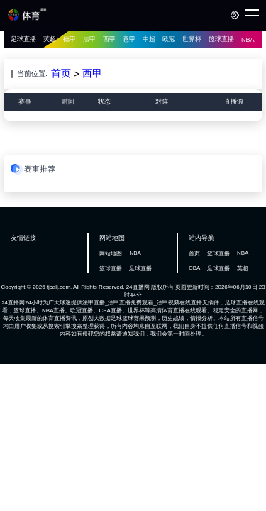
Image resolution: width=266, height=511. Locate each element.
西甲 (109, 39)
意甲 (129, 39)
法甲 (89, 39)
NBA (248, 39)
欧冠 (168, 39)
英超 (49, 39)
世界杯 (191, 39)
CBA (194, 268)
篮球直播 (221, 39)
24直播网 (138, 287)
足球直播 (23, 39)
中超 (149, 39)
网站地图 (110, 254)
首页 (61, 73)
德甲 (69, 39)
